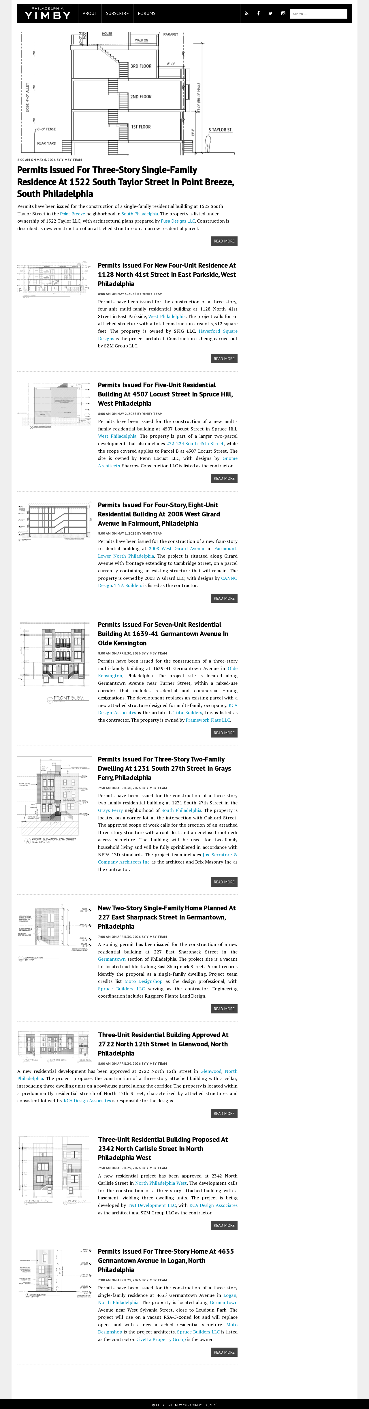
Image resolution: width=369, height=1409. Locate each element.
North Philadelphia (115, 1300)
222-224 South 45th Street (194, 444)
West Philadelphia (166, 318)
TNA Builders (125, 585)
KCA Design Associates (84, 1099)
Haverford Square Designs (211, 332)
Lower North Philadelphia (123, 556)
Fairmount (226, 548)
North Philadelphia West (142, 1181)
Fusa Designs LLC (146, 223)
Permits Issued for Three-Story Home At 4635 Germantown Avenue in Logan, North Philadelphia (163, 1259)
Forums (144, 13)
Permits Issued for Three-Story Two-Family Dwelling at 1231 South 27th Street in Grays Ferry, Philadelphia (161, 767)
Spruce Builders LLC (174, 1330)
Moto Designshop (136, 980)
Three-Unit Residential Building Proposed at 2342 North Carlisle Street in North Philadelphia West (160, 1147)
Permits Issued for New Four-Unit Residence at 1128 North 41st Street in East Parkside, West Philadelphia (164, 276)
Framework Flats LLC (197, 719)
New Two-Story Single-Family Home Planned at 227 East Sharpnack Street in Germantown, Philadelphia (164, 916)
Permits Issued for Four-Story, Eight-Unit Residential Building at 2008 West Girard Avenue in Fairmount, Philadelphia (156, 514)
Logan (230, 1293)
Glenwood (211, 1069)
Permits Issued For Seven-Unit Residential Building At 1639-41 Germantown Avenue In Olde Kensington (160, 633)
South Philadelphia (122, 216)
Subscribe (114, 13)
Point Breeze (54, 216)
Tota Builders (182, 712)
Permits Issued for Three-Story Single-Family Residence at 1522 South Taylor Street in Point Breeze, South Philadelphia (124, 184)
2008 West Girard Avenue (176, 548)
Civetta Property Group (145, 1337)
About (87, 13)
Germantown (109, 958)
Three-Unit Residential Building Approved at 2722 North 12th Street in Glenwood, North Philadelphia (160, 1042)
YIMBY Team (69, 161)
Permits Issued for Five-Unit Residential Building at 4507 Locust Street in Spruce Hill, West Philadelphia (162, 395)
